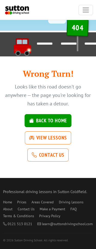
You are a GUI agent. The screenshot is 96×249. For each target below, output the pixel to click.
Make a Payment (52, 209)
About (8, 209)
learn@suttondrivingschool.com (65, 224)
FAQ (73, 209)
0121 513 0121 (17, 224)
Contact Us (48, 155)
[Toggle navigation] (86, 10)
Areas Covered (42, 202)
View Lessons (48, 137)
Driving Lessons (71, 202)
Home (7, 202)
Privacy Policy (49, 216)
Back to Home (48, 120)
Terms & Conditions (18, 216)
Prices (21, 202)
